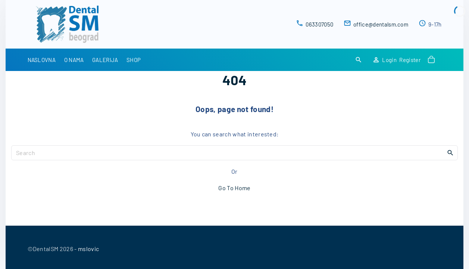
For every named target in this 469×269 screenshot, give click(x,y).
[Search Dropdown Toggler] (358, 60)
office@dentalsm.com (380, 24)
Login (389, 59)
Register (409, 59)
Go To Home (234, 187)
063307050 (319, 24)
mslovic (88, 248)
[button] (432, 60)
